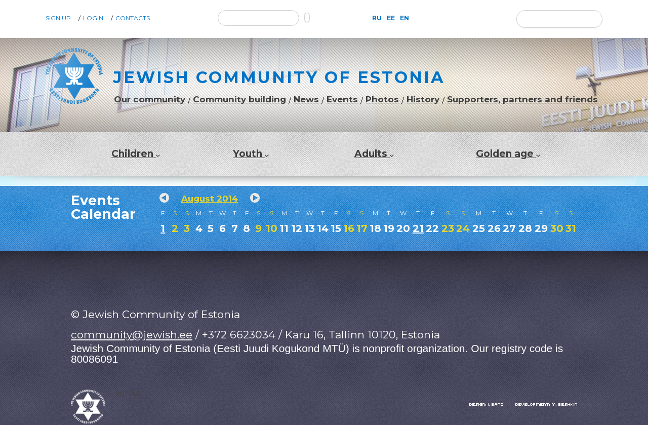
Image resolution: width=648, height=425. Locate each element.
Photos (382, 99)
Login (93, 18)
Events (342, 99)
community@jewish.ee (131, 334)
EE (391, 18)
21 (418, 228)
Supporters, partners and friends (522, 99)
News (306, 99)
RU (377, 18)
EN (404, 18)
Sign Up (58, 18)
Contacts (132, 18)
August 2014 (209, 199)
